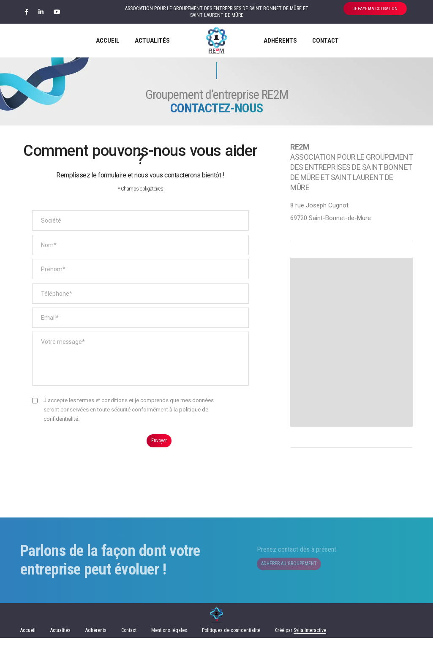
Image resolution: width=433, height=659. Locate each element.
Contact (325, 40)
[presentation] (96, 452)
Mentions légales (169, 651)
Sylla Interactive (310, 651)
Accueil (108, 40)
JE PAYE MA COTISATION (375, 8)
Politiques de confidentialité (231, 651)
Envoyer (160, 443)
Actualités (152, 40)
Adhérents (280, 40)
